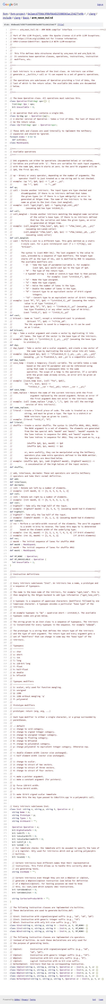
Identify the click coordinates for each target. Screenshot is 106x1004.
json (101, 999)
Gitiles (17, 999)
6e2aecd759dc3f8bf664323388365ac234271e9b (56, 13)
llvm (5, 13)
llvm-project (17, 13)
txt (94, 999)
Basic (26, 17)
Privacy (24, 999)
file (61, 24)
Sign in (100, 4)
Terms (33, 999)
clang (92, 13)
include (7, 17)
